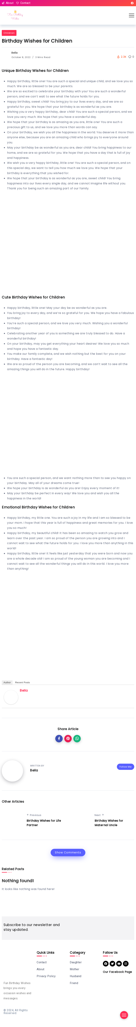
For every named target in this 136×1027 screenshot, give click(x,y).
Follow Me (126, 766)
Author (7, 682)
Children (9, 32)
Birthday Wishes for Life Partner (44, 823)
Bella (15, 52)
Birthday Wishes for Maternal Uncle (109, 823)
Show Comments (68, 852)
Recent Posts (22, 682)
